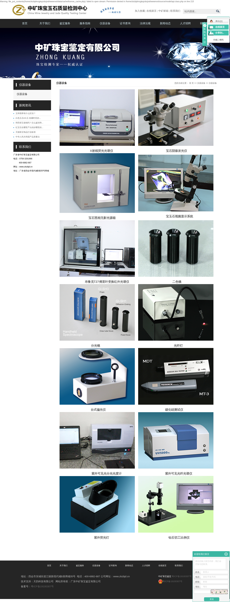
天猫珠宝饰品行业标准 (26, 132)
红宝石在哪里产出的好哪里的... (29, 127)
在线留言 (152, 11)
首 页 (191, 83)
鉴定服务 (65, 23)
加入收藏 (140, 11)
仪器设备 (105, 23)
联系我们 (175, 11)
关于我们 (44, 23)
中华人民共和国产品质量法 (28, 137)
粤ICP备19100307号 (42, 586)
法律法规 (145, 23)
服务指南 (85, 23)
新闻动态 (165, 23)
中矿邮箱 (163, 11)
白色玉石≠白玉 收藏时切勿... (28, 118)
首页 (24, 23)
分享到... (219, 33)
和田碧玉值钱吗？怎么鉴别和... (29, 123)
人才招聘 (185, 23)
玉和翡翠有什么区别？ (26, 113)
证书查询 (125, 23)
